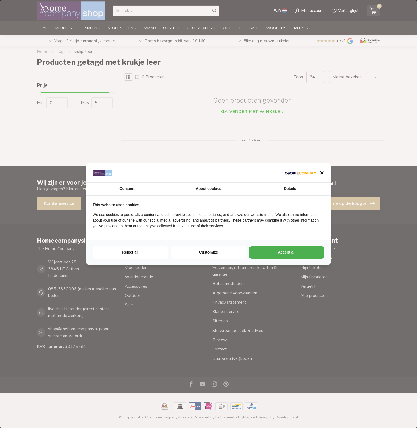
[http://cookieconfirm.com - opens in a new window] (300, 172)
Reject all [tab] (130, 252)
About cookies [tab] (208, 188)
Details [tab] (290, 188)
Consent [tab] (126, 188)
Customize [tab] (208, 252)
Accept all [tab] (286, 252)
